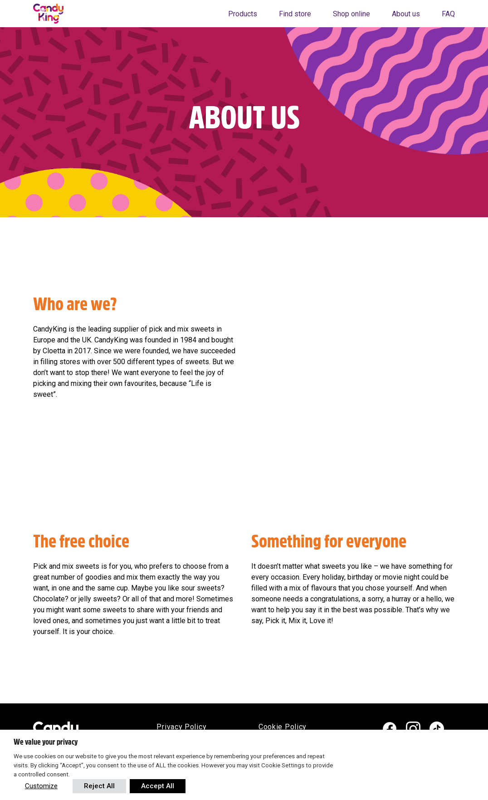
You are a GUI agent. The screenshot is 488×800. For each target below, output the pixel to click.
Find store (295, 14)
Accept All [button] (157, 786)
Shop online (351, 14)
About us (406, 14)
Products (242, 14)
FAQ (448, 14)
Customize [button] (41, 786)
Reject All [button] (99, 786)
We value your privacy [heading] (46, 742)
